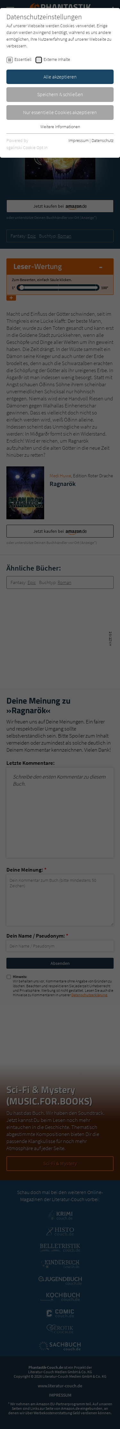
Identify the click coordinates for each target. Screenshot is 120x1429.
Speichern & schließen (60, 94)
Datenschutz (103, 140)
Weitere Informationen (60, 127)
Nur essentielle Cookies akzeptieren (60, 112)
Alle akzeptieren (60, 76)
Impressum (78, 140)
